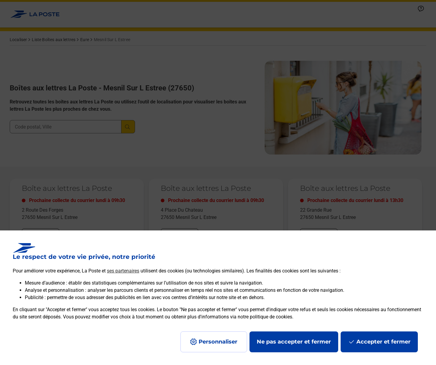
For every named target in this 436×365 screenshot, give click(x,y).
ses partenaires (123, 271)
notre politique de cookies (265, 317)
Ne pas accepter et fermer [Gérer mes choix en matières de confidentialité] (294, 341)
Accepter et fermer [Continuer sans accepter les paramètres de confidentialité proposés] (383, 341)
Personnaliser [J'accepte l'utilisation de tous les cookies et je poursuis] (218, 341)
